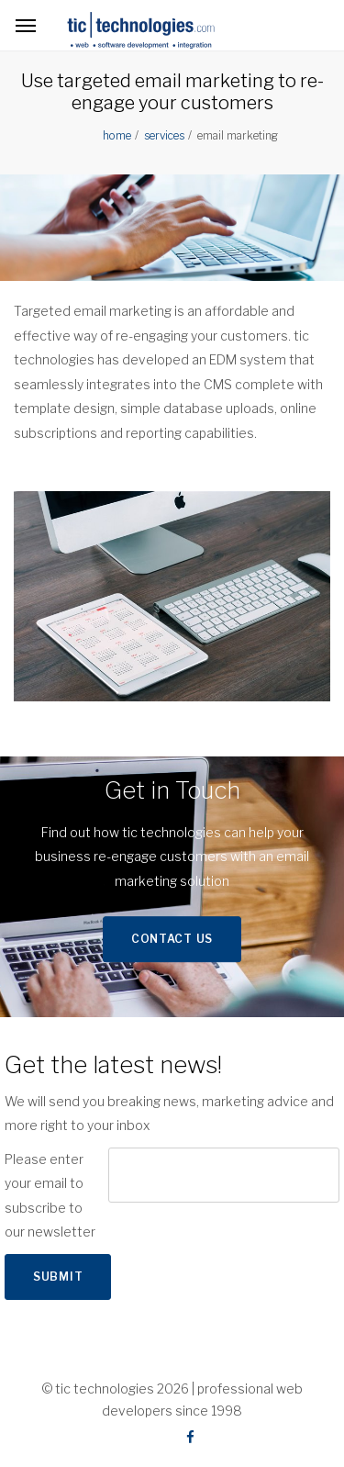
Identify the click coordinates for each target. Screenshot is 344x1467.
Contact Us (172, 939)
